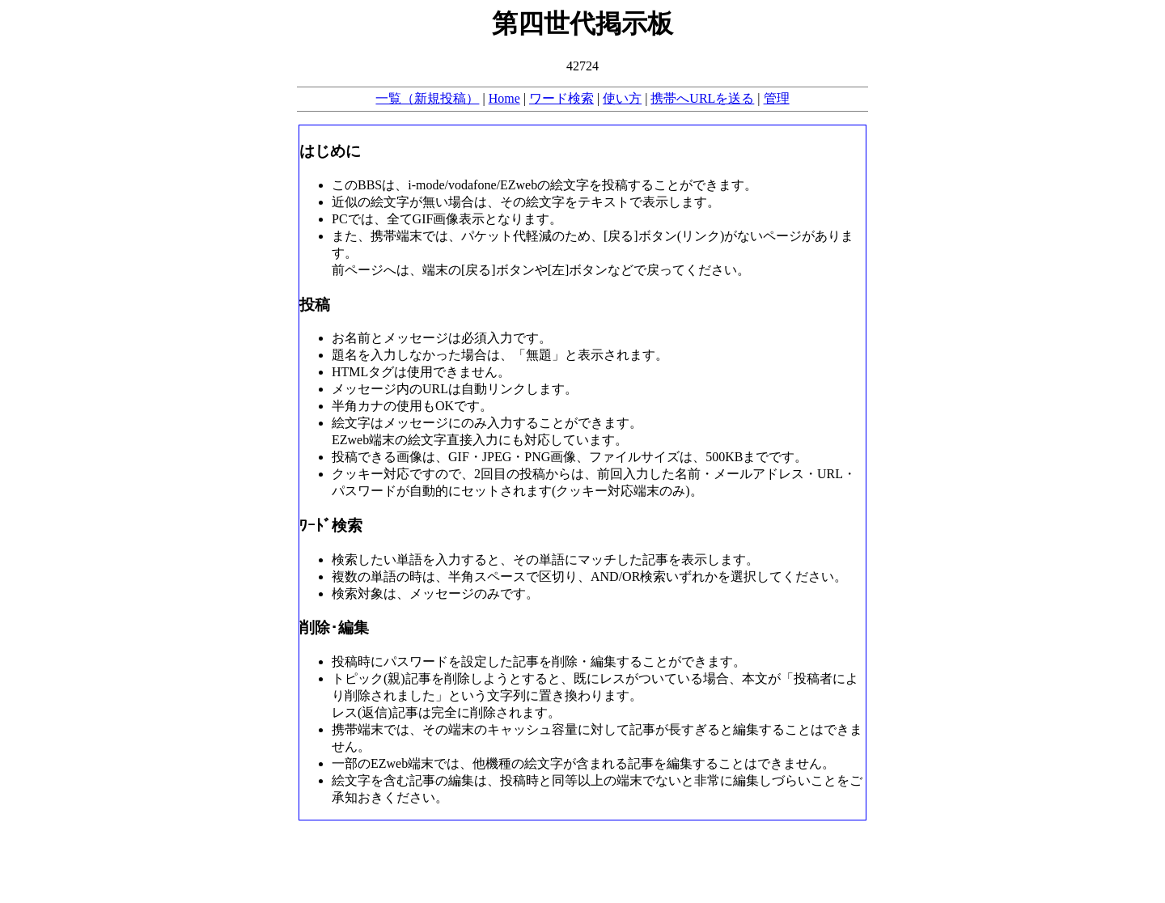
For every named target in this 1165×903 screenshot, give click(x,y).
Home (504, 98)
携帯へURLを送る (702, 98)
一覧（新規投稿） (427, 98)
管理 (777, 98)
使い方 (622, 98)
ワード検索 (561, 98)
